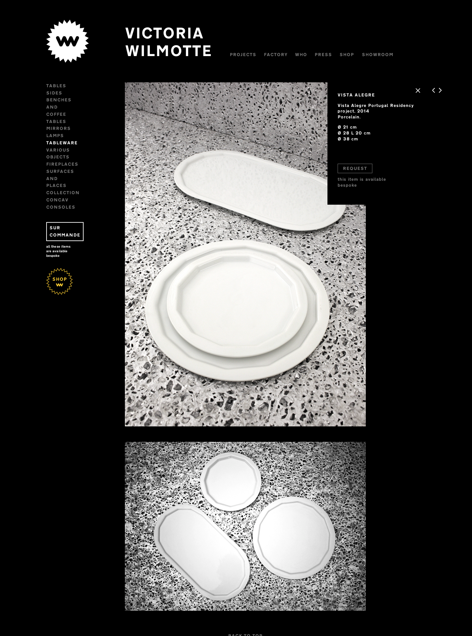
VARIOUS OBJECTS (73, 128)
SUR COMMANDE (74, 177)
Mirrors (61, 107)
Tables (59, 85)
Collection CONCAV (78, 150)
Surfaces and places (80, 142)
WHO (304, 54)
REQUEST (354, 170)
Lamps (58, 114)
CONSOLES (63, 156)
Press (326, 54)
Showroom (380, 54)
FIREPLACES (65, 135)
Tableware (65, 121)
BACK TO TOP (245, 625)
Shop (350, 54)
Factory (278, 54)
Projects (246, 54)
